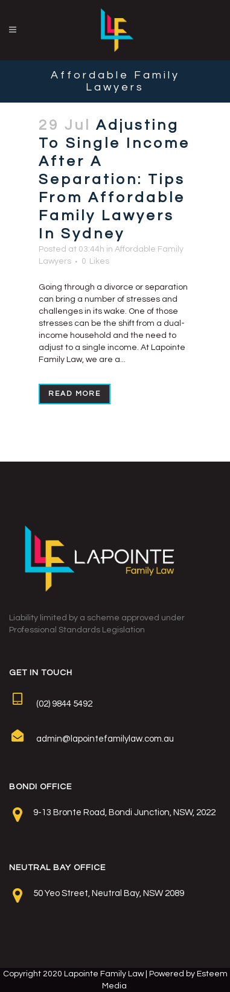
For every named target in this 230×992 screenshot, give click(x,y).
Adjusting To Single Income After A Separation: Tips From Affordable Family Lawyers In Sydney (114, 179)
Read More (74, 394)
